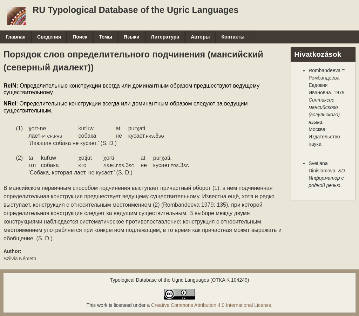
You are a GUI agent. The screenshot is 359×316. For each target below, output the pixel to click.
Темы (105, 37)
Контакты (232, 37)
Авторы (200, 37)
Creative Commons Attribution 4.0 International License (211, 305)
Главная (16, 37)
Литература (165, 37)
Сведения (49, 37)
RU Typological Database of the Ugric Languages (135, 10)
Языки (132, 37)
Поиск (80, 37)
